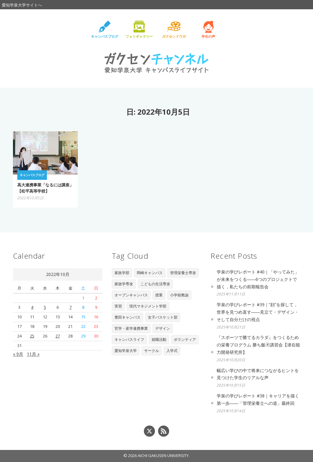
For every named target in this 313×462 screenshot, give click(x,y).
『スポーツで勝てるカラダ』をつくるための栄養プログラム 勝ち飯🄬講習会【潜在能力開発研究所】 (258, 344)
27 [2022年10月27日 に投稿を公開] (58, 336)
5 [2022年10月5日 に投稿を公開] (45, 307)
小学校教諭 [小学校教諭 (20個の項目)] (179, 295)
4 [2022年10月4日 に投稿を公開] (32, 307)
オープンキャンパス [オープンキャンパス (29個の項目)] (131, 295)
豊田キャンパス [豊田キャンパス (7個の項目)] (127, 317)
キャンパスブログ (104, 36)
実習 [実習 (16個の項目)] (118, 306)
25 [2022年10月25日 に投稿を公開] (32, 336)
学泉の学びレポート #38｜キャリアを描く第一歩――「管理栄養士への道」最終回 (258, 399)
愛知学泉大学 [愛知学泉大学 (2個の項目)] (126, 350)
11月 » (33, 354)
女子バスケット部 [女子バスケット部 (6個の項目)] (162, 317)
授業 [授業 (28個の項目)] (159, 295)
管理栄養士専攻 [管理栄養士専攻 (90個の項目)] (183, 272)
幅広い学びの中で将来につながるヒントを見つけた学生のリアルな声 (258, 374)
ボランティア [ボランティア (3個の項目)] (185, 339)
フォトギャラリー (139, 36)
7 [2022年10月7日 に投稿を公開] (70, 307)
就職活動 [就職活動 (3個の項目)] (159, 339)
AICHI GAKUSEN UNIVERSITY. (164, 455)
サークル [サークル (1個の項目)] (151, 350)
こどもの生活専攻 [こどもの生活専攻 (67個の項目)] (155, 283)
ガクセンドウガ (174, 36)
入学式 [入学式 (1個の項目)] (171, 350)
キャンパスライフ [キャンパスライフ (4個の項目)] (129, 339)
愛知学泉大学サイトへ (22, 5)
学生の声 (208, 36)
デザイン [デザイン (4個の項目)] (162, 328)
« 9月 (18, 354)
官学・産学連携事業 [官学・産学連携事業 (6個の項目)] (131, 328)
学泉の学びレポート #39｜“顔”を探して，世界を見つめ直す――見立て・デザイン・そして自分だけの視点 (258, 312)
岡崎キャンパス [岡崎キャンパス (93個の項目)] (150, 272)
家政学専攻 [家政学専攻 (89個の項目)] (124, 283)
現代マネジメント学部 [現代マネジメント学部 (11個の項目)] (147, 306)
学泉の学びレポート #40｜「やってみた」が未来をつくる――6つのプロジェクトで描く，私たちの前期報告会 (258, 279)
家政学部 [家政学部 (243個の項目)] (122, 272)
